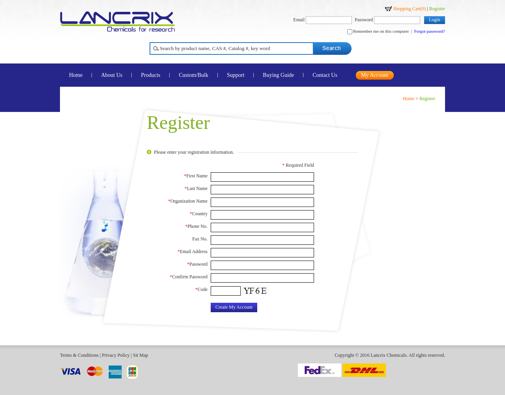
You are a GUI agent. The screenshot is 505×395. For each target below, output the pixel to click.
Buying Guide (278, 75)
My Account (375, 75)
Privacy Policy (115, 355)
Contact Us (324, 75)
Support (235, 75)
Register (437, 8)
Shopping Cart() (409, 8)
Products (150, 75)
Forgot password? (429, 31)
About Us (111, 75)
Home (75, 75)
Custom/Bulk (193, 75)
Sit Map (140, 355)
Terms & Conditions (79, 355)
